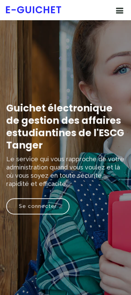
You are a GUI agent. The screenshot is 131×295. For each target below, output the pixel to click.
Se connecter (38, 205)
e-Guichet (33, 10)
